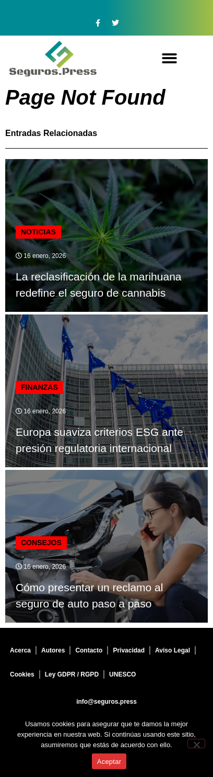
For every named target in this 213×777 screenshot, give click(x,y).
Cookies (22, 674)
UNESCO (122, 674)
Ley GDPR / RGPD (72, 674)
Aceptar (109, 761)
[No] (196, 743)
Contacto (88, 650)
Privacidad (129, 650)
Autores (53, 650)
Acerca (20, 650)
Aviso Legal (172, 650)
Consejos (41, 542)
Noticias (38, 232)
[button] (169, 59)
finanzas (39, 387)
